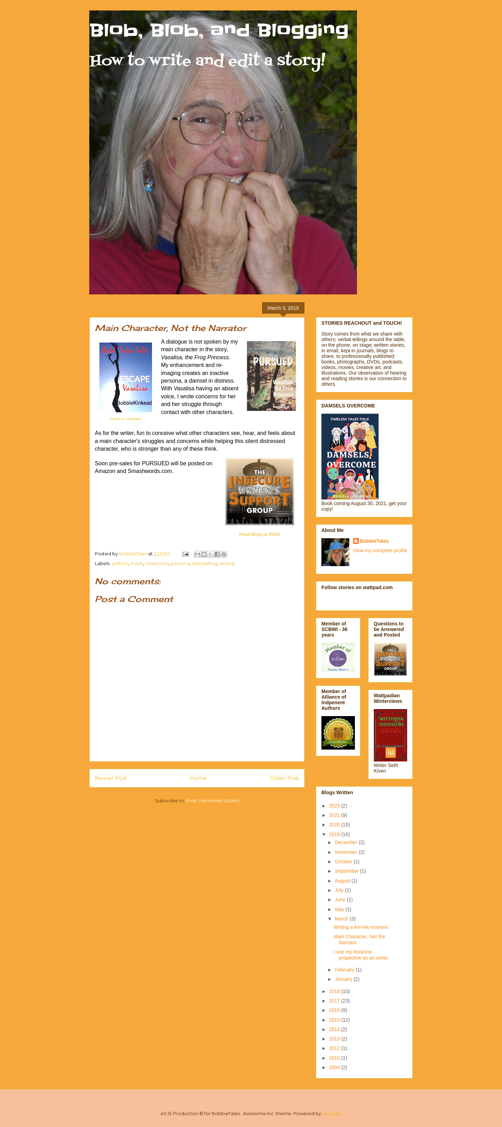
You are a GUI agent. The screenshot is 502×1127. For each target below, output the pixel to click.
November (346, 852)
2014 (335, 1029)
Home (198, 778)
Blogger (331, 1113)
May (340, 909)
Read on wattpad (125, 419)
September (347, 871)
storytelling (204, 563)
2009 (335, 1067)
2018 (335, 991)
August (343, 881)
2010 (335, 1058)
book (137, 563)
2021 (335, 815)
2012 (335, 1048)
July (340, 890)
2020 (335, 824)
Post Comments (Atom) (212, 800)
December (346, 842)
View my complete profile (380, 550)
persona (180, 563)
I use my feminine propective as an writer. (361, 955)
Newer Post (111, 778)
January (344, 979)
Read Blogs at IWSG (259, 534)
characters (157, 563)
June (341, 899)
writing (227, 563)
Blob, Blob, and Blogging (219, 30)
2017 (335, 1001)
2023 (335, 806)
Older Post (284, 778)
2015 (335, 1020)
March (342, 919)
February (345, 969)
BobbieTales (374, 541)
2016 (335, 1010)
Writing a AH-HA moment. (361, 927)
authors (120, 563)
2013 (335, 1039)
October (344, 861)
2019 (335, 834)
